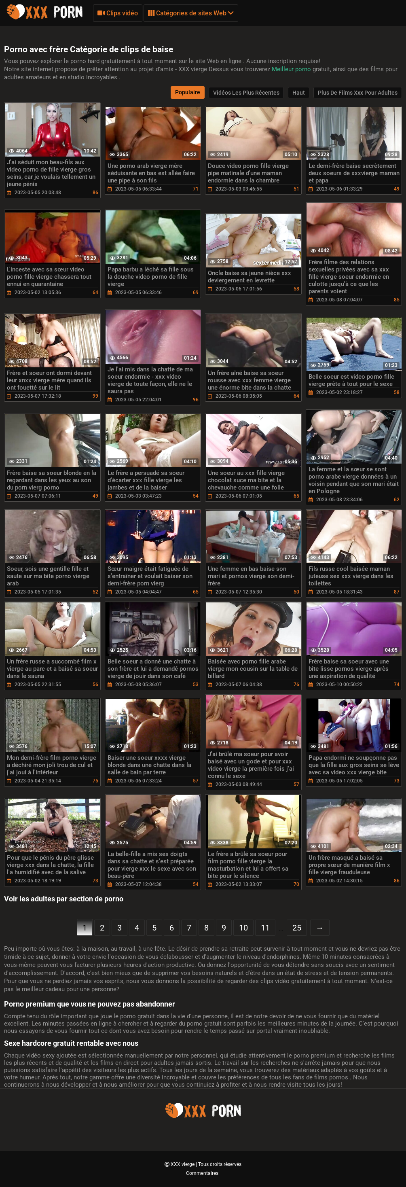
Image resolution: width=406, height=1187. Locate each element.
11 (265, 928)
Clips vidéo (117, 13)
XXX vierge (183, 1164)
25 (296, 928)
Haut (298, 92)
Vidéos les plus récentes (246, 92)
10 (243, 928)
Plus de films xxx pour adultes (358, 92)
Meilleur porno (292, 69)
